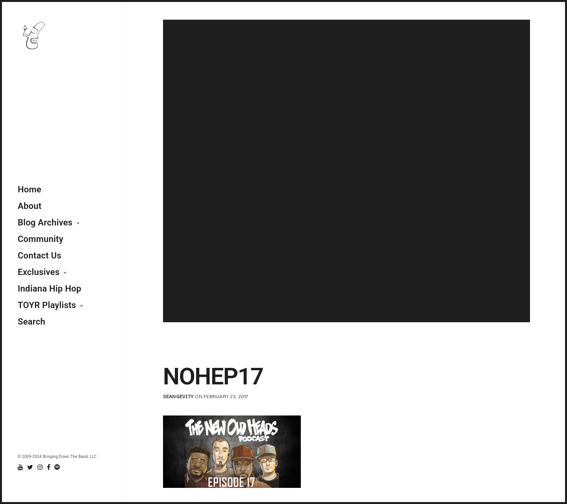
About (29, 206)
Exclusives (38, 272)
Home (29, 189)
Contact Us (39, 255)
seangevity (178, 396)
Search (31, 322)
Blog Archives (45, 222)
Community (40, 239)
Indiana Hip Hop (49, 289)
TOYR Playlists (47, 305)
